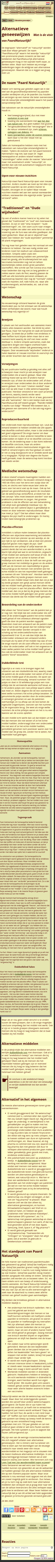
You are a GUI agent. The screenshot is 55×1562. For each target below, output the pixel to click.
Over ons (23, 12)
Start (6, 7)
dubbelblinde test (18, 1052)
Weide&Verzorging (30, 7)
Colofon (48, 12)
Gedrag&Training (44, 7)
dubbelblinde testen (23, 974)
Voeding (19, 7)
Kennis (6, 12)
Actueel (12, 7)
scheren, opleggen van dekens (27, 131)
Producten (31, 12)
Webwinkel (40, 12)
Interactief (14, 12)
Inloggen (49, 16)
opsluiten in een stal (18, 118)
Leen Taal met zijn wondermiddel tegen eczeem (25, 1462)
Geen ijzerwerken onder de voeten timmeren (30, 135)
